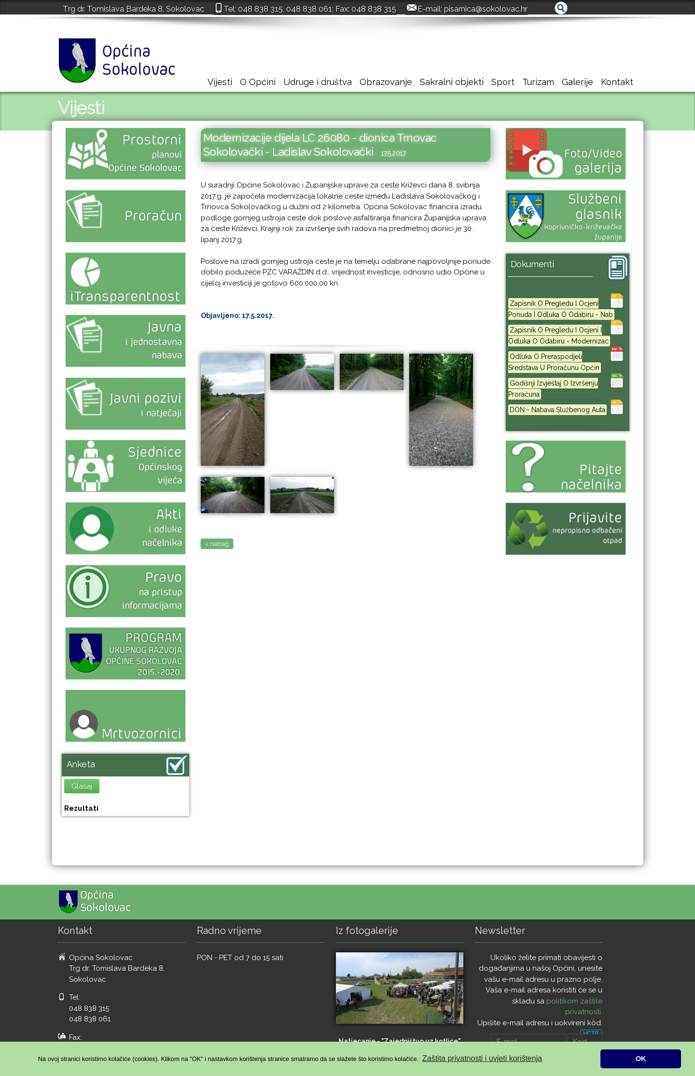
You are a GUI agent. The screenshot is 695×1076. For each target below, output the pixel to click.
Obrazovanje (386, 82)
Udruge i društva (317, 82)
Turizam (538, 82)
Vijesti (220, 82)
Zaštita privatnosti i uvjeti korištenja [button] (482, 1058)
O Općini (258, 82)
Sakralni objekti (452, 82)
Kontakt (617, 82)
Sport (502, 82)
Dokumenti (532, 264)
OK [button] (641, 1058)
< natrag (217, 543)
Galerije (577, 82)
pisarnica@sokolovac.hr (486, 9)
